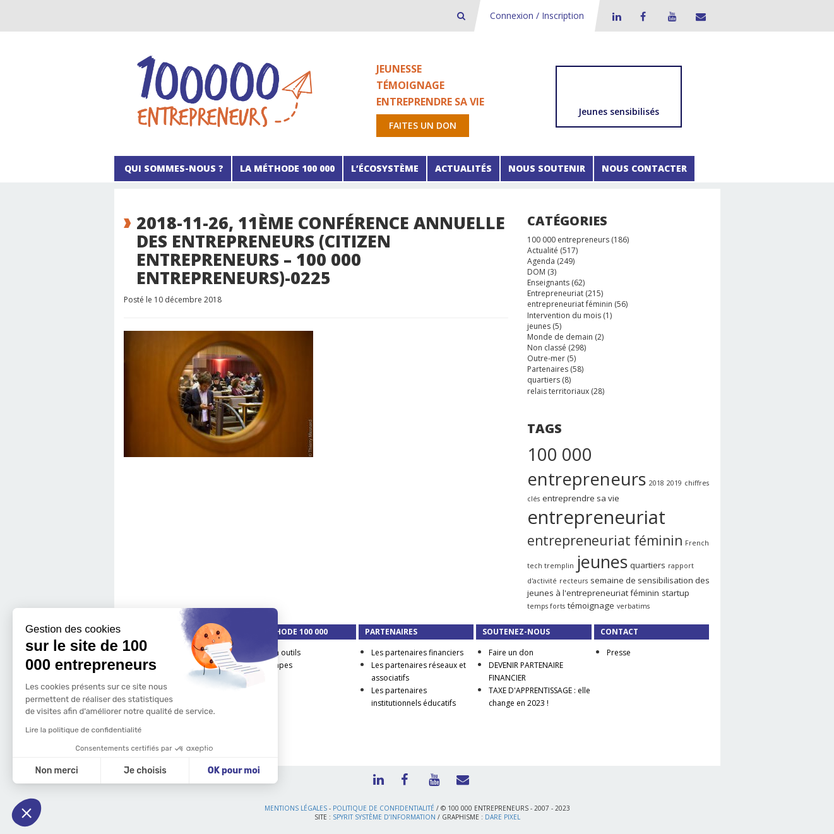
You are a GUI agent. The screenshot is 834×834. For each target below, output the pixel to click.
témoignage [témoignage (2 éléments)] (591, 605)
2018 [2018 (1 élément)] (656, 483)
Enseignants (548, 282)
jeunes (539, 326)
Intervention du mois (564, 315)
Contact (698, 16)
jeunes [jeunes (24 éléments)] (602, 561)
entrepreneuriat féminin (569, 304)
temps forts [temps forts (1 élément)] (546, 606)
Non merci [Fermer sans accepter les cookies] (56, 770)
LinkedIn (615, 16)
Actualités (463, 168)
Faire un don (511, 652)
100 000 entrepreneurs (568, 239)
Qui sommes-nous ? (172, 168)
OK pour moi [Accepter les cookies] (234, 770)
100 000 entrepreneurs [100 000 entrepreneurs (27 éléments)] (586, 466)
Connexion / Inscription (537, 15)
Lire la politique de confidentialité (83, 729)
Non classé (546, 347)
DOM (536, 271)
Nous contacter (644, 168)
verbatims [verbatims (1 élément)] (633, 606)
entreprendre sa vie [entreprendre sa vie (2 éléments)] (580, 498)
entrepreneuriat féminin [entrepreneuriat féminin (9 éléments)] (604, 540)
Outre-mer (546, 358)
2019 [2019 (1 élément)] (674, 483)
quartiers (543, 379)
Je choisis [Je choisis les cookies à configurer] (145, 770)
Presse (619, 652)
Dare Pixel (502, 817)
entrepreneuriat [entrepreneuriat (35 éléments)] (596, 517)
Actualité (542, 250)
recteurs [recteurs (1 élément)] (573, 580)
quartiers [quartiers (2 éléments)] (647, 565)
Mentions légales (296, 808)
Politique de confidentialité (383, 808)
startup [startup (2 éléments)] (675, 593)
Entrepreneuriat (555, 293)
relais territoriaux (558, 391)
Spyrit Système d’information (384, 817)
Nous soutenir (546, 168)
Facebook (642, 16)
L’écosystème (385, 168)
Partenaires (547, 369)
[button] (26, 812)
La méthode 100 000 (287, 168)
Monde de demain (560, 336)
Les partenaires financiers (417, 652)
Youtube (670, 16)
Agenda (541, 261)
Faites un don (422, 125)
